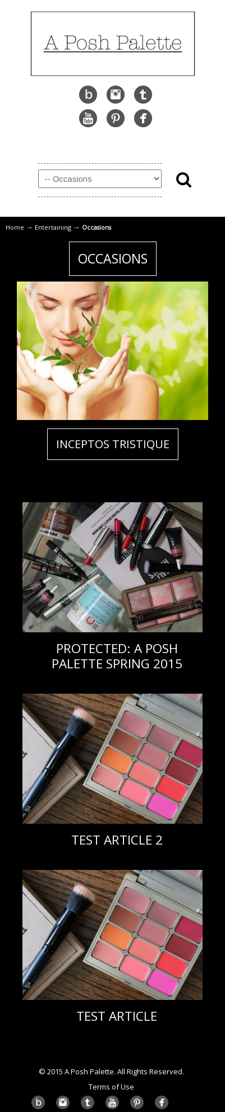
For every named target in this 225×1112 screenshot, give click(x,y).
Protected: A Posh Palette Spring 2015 (117, 656)
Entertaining (53, 227)
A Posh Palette (113, 42)
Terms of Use (111, 1087)
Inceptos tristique (112, 444)
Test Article (116, 1016)
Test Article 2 (117, 839)
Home (15, 227)
